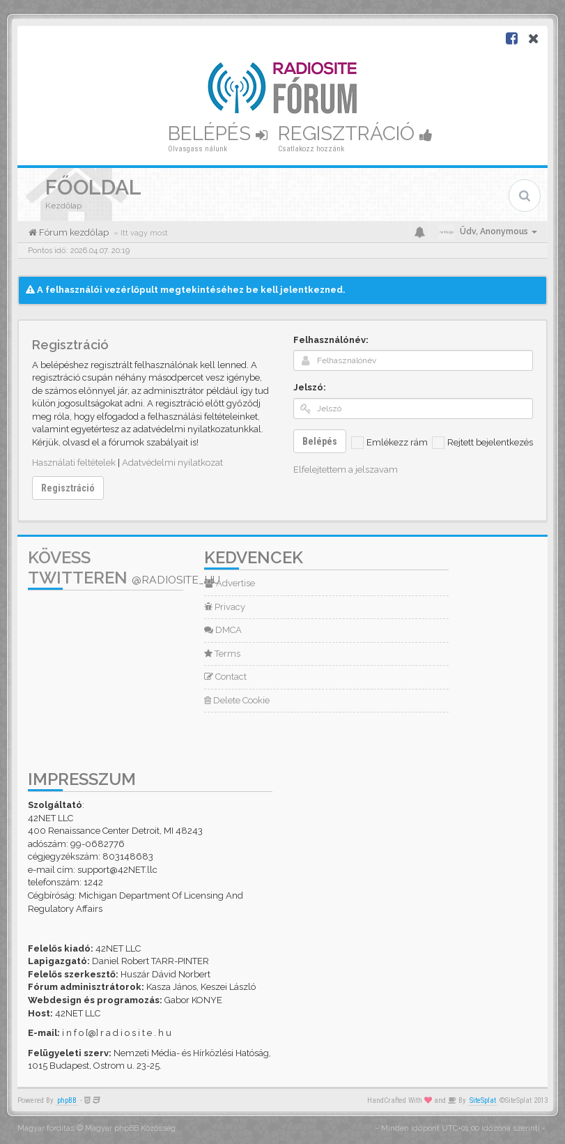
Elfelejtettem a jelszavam (345, 469)
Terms (222, 653)
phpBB (67, 1100)
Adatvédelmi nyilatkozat (172, 462)
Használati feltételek (74, 462)
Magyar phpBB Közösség (130, 1128)
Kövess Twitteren (124, 567)
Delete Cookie (237, 700)
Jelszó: (309, 387)
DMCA (223, 630)
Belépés (218, 133)
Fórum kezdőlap (73, 232)
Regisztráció (355, 133)
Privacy (224, 607)
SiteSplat (483, 1100)
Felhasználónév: (331, 340)
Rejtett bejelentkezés (482, 442)
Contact (225, 676)
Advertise (229, 583)
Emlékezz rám (389, 442)
